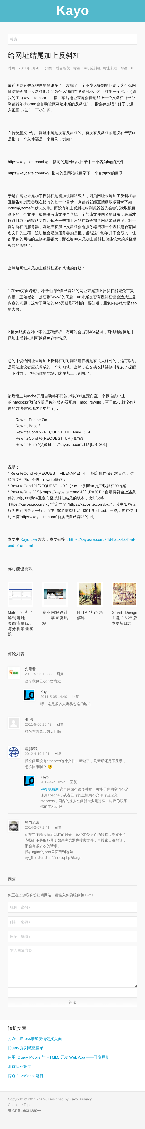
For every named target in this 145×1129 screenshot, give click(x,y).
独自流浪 (32, 822)
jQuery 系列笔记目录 (26, 1048)
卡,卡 (29, 719)
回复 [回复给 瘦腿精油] (58, 754)
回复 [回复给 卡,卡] (60, 724)
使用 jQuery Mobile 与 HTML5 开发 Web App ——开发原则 (58, 1057)
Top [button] (27, 1105)
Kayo (44, 692)
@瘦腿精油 (50, 789)
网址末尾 (110, 68)
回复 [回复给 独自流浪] (58, 827)
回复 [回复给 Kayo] (75, 697)
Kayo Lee (28, 539)
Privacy (85, 1099)
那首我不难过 (19, 1067)
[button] (13, 992)
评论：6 (126, 68)
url (86, 68)
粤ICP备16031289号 (24, 1111)
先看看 (30, 669)
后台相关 (63, 68)
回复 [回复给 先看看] (60, 674)
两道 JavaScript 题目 (26, 1076)
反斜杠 (95, 68)
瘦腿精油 (32, 749)
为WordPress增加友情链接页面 (35, 1039)
